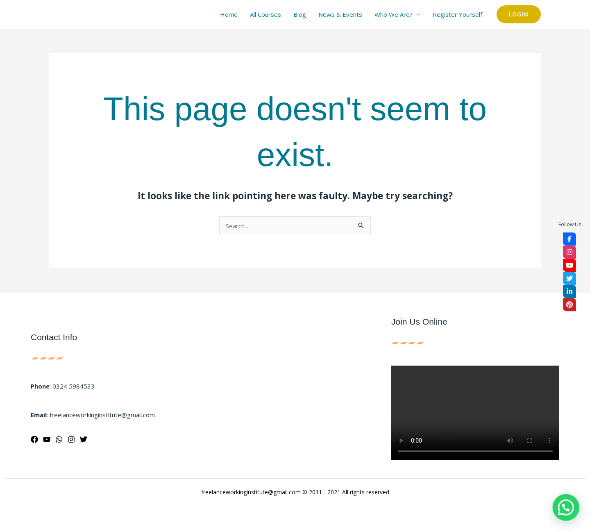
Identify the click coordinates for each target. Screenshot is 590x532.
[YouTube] (46, 439)
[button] (519, 14)
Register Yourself (457, 14)
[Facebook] (34, 439)
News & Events (340, 14)
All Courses (265, 14)
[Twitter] (83, 439)
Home (229, 14)
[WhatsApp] (59, 439)
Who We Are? (393, 14)
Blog (299, 14)
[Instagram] (71, 439)
